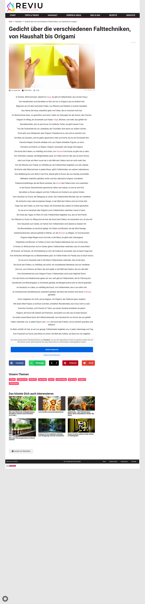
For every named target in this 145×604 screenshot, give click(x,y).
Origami (82, 379)
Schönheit (14, 383)
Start (10, 22)
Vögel (56, 120)
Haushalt (60, 151)
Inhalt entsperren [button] (51, 349)
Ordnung (87, 292)
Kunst (58, 183)
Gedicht (32, 379)
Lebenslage (61, 379)
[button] (17, 363)
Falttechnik (22, 379)
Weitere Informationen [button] (52, 355)
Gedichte (18, 22)
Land (48, 322)
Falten (12, 379)
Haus (49, 97)
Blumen (62, 233)
